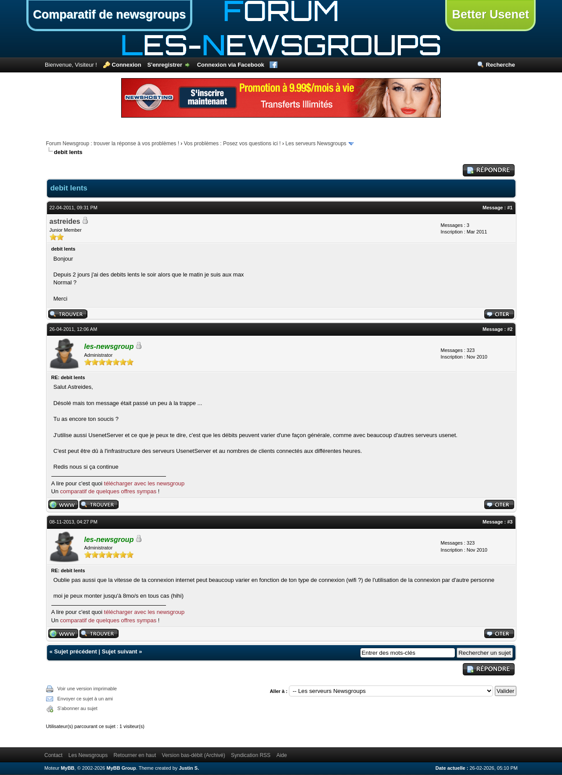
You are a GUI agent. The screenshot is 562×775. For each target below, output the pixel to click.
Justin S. (189, 768)
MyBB (67, 768)
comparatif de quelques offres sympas (108, 491)
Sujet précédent (75, 651)
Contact (53, 755)
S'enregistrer (164, 64)
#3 (509, 521)
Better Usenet (490, 14)
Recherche (500, 64)
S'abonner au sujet (77, 708)
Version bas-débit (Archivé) (193, 755)
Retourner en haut (135, 755)
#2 (509, 329)
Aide (281, 755)
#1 (509, 207)
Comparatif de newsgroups (109, 14)
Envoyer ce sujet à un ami (85, 698)
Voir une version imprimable (87, 688)
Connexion (126, 64)
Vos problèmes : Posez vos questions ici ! (232, 143)
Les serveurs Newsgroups (315, 143)
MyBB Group (121, 768)
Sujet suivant (119, 651)
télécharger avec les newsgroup (144, 483)
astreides (65, 221)
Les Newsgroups (88, 755)
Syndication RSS (250, 755)
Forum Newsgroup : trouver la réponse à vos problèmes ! (112, 143)
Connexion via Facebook (230, 64)
